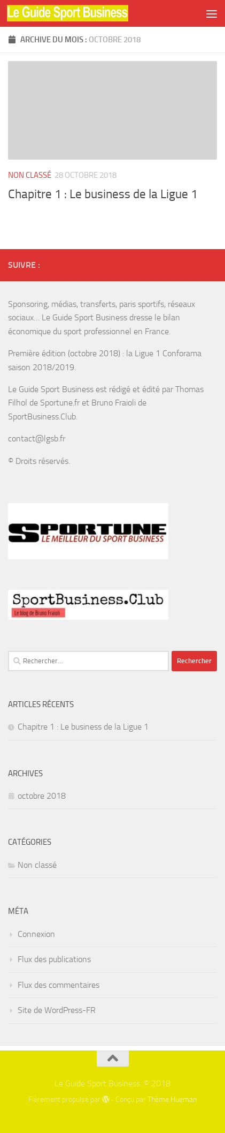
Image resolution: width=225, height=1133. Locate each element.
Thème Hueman (172, 1099)
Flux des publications (54, 959)
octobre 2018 (42, 796)
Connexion (36, 934)
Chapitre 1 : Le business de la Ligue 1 (103, 193)
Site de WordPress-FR (57, 1010)
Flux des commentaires (58, 985)
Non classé (29, 175)
